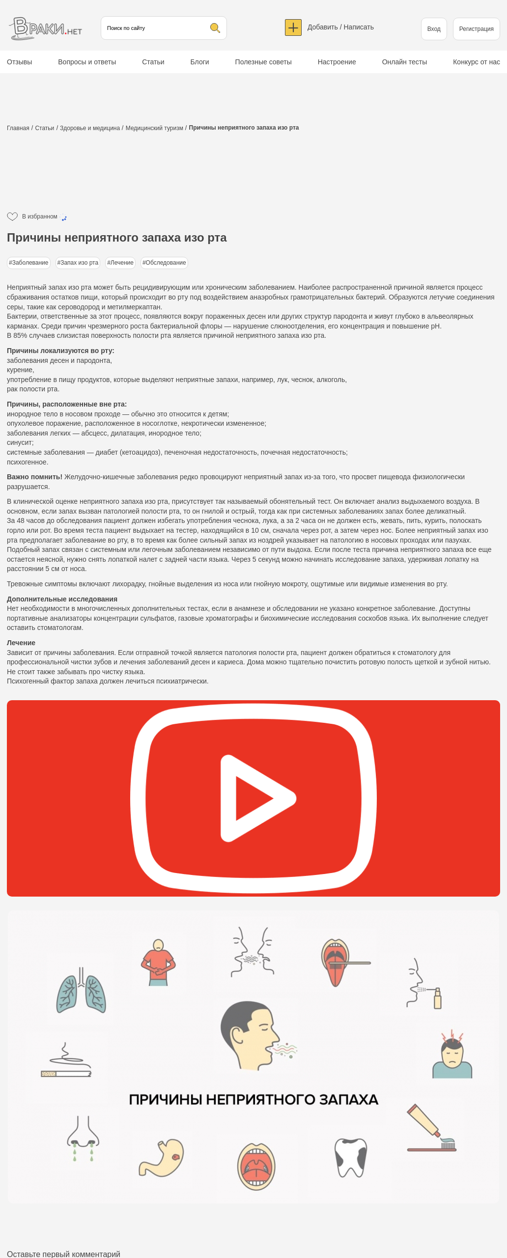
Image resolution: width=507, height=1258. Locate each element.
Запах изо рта (79, 262)
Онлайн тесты (404, 62)
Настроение (337, 62)
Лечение (122, 262)
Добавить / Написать (341, 27)
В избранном (45, 217)
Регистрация (476, 29)
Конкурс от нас (476, 62)
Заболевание (30, 262)
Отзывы (19, 62)
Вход (434, 29)
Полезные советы (263, 62)
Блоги (200, 62)
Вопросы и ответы (87, 62)
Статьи (153, 62)
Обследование (166, 262)
